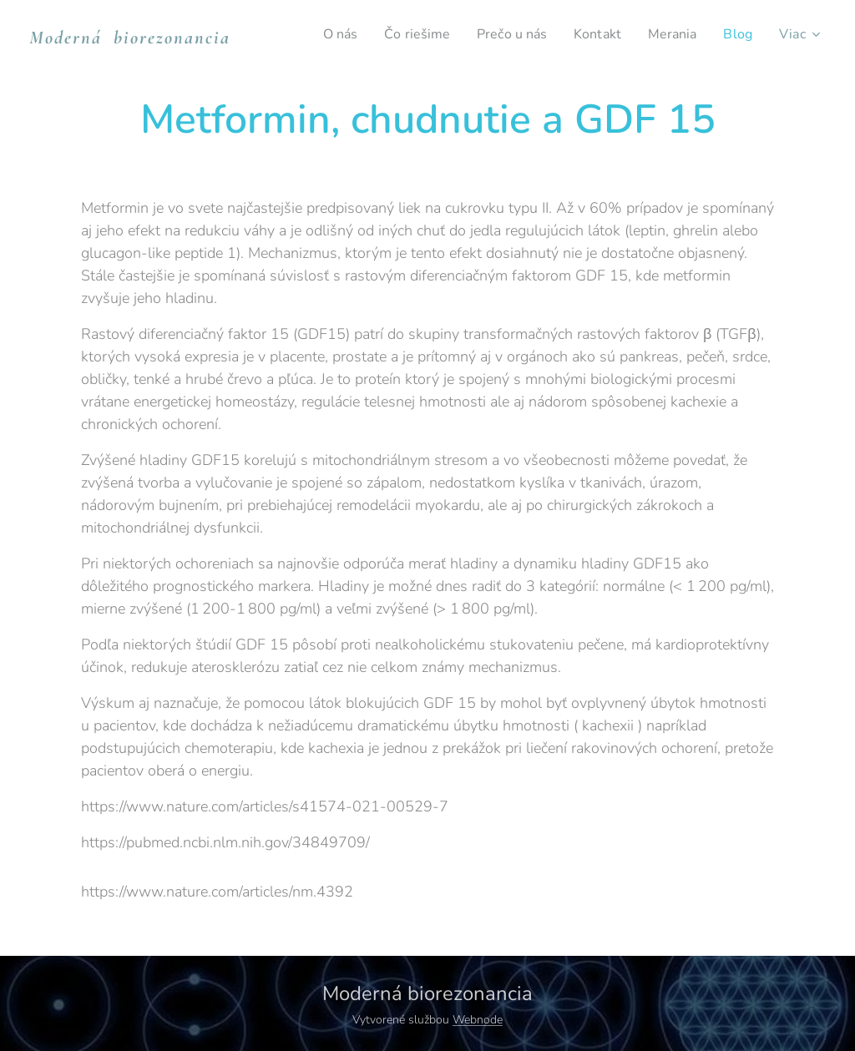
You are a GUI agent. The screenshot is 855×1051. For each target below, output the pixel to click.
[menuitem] (320, 34)
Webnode (478, 1020)
